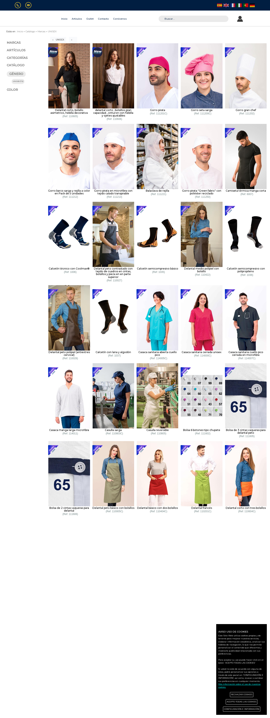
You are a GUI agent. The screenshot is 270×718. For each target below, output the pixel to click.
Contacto (103, 19)
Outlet (90, 19)
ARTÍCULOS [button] (16, 50)
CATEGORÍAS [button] (17, 58)
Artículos (77, 19)
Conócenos (120, 19)
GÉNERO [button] (16, 74)
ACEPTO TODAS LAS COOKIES (241, 701)
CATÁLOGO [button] (15, 65)
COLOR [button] (12, 90)
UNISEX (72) (18, 81)
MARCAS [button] (14, 43)
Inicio (64, 19)
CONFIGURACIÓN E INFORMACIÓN (241, 709)
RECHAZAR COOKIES (241, 694)
